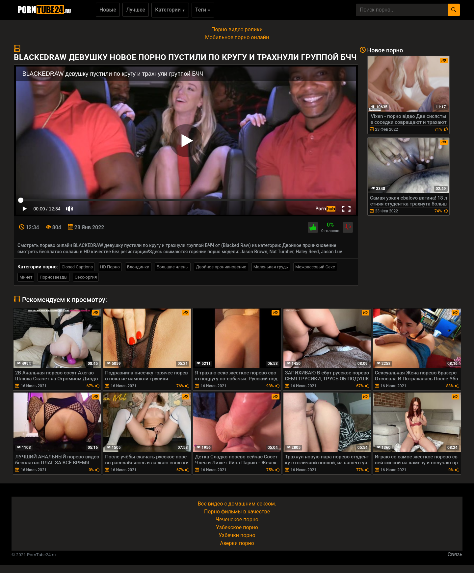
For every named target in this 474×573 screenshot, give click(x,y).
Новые (107, 10)
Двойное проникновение (221, 266)
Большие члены (173, 266)
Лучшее (135, 10)
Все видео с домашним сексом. (237, 504)
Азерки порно (237, 543)
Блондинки (138, 266)
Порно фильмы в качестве (237, 511)
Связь (455, 554)
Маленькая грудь (270, 266)
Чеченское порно (237, 519)
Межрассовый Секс (315, 266)
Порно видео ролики (237, 29)
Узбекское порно (237, 527)
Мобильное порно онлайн (237, 37)
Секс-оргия (86, 277)
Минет (25, 277)
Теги (203, 10)
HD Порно (110, 266)
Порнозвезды (53, 277)
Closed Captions (77, 266)
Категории (170, 10)
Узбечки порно (237, 535)
